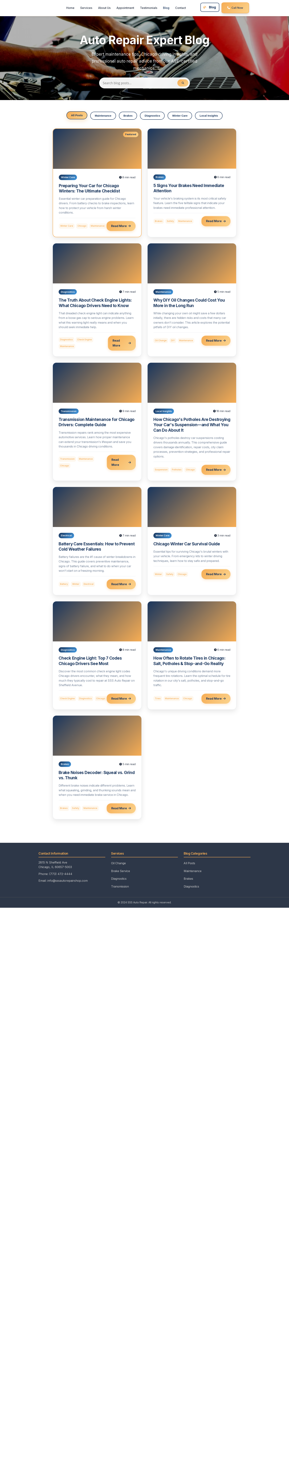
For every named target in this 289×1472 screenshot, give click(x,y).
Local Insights (209, 115)
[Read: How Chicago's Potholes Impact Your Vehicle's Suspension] (192, 422)
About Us (103, 8)
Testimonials (147, 8)
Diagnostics (152, 115)
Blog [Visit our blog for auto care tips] (208, 7)
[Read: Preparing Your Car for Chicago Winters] (97, 183)
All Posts (76, 115)
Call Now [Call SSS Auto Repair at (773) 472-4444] (234, 8)
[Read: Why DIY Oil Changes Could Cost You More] (192, 300)
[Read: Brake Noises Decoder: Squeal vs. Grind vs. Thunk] (97, 770)
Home (70, 8)
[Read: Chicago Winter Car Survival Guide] (192, 541)
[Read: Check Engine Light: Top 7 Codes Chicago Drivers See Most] (97, 655)
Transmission (120, 891)
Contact (179, 8)
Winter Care (180, 115)
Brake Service (121, 876)
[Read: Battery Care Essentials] (97, 541)
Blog (165, 8)
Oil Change (118, 868)
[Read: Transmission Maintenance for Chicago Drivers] (97, 422)
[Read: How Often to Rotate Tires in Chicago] (192, 655)
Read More (121, 226)
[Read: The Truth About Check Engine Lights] (97, 300)
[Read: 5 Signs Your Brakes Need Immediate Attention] (192, 183)
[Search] (182, 82)
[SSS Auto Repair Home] (46, 8)
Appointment (124, 8)
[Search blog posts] (144, 82)
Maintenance (102, 115)
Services (85, 8)
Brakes (128, 115)
